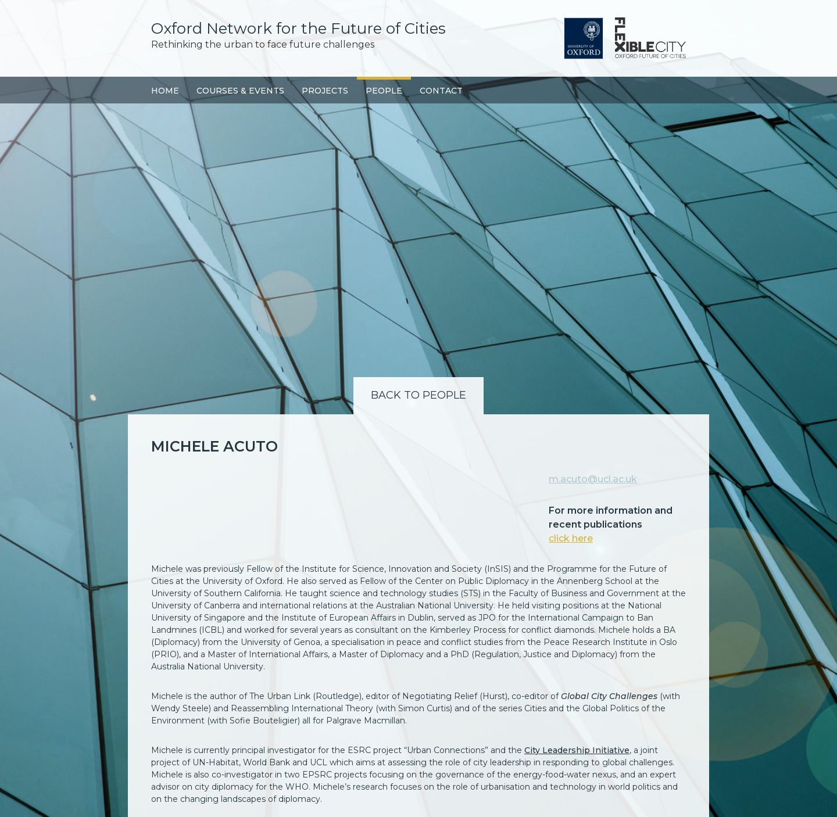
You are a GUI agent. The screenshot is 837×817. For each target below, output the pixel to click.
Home (165, 90)
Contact (441, 90)
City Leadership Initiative (576, 750)
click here (571, 538)
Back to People (418, 395)
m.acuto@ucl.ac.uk (593, 479)
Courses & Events (240, 90)
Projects (325, 90)
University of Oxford (583, 38)
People (384, 90)
